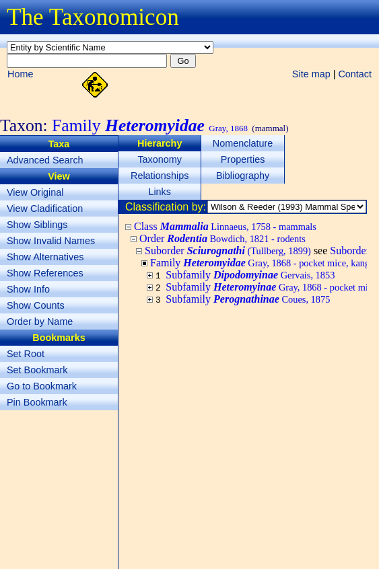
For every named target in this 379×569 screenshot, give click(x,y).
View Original (35, 192)
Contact (355, 74)
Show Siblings (37, 224)
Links (159, 191)
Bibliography (242, 175)
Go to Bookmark (42, 386)
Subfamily (250, 274)
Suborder (228, 250)
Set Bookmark (37, 370)
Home (20, 74)
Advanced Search (45, 160)
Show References (45, 273)
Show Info (28, 289)
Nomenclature (243, 143)
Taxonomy (159, 159)
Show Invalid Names (51, 240)
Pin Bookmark (37, 402)
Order (222, 238)
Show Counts (36, 305)
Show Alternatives (45, 257)
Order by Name (40, 321)
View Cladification (45, 208)
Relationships (159, 175)
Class (225, 226)
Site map (311, 74)
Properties (243, 159)
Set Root (25, 353)
